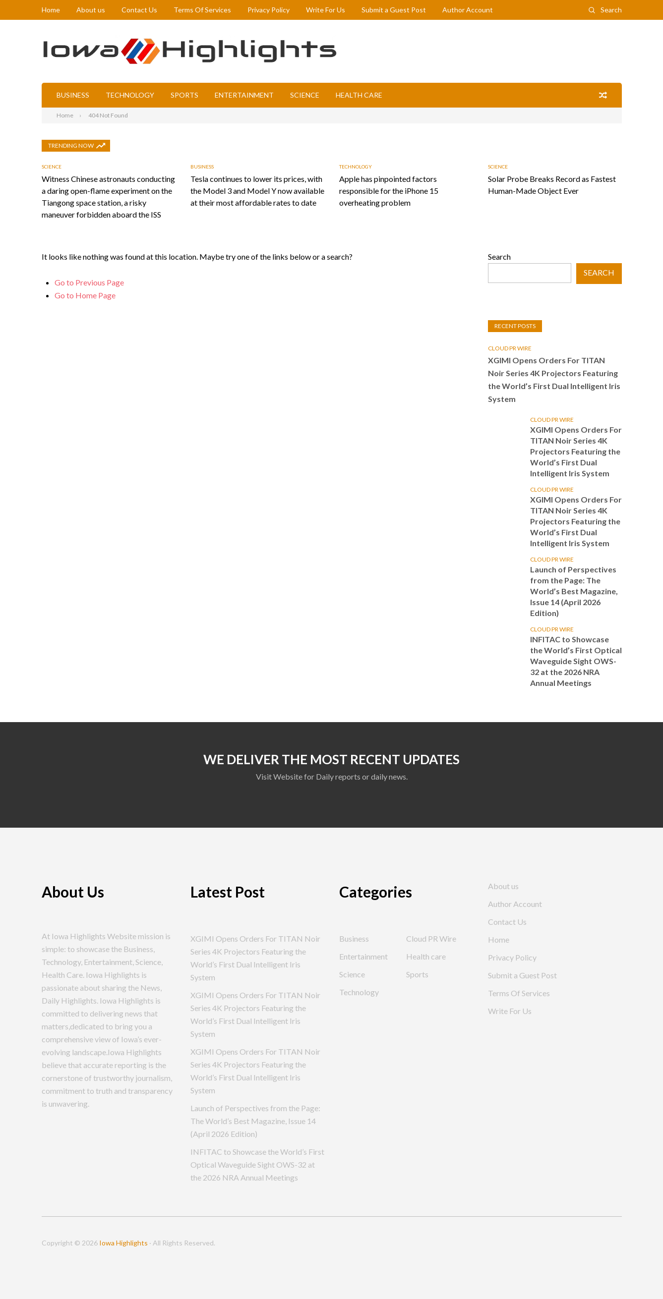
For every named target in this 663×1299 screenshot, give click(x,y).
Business (73, 95)
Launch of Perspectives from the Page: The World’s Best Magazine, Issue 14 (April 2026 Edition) (574, 591)
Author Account (467, 9)
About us (90, 9)
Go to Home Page (85, 295)
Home (51, 9)
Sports (184, 95)
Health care (359, 95)
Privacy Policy (268, 9)
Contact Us (139, 9)
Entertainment (244, 95)
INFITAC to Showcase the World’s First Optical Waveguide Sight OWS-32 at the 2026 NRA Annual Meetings (576, 660)
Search (611, 9)
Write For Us (325, 9)
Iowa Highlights (123, 1243)
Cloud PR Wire (510, 348)
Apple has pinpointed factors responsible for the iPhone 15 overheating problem (388, 190)
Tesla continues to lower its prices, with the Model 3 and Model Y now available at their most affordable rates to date (257, 190)
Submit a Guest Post (394, 9)
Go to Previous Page (89, 282)
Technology (130, 95)
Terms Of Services (202, 9)
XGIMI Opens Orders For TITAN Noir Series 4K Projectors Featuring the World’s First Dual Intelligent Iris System (554, 379)
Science (304, 95)
